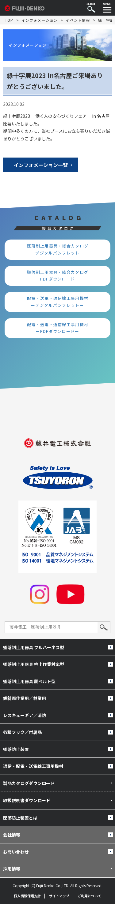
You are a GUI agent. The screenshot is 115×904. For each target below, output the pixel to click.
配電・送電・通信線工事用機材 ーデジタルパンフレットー (60, 301)
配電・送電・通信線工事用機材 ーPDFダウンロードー (60, 328)
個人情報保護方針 (27, 895)
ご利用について (89, 895)
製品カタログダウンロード (29, 783)
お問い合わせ (16, 852)
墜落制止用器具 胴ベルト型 (29, 681)
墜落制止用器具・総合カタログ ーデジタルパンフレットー (60, 249)
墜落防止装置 (16, 749)
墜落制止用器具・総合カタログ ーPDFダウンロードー (60, 275)
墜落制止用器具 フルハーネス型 (33, 647)
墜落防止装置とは (20, 818)
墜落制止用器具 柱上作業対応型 (33, 664)
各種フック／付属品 (22, 732)
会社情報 (11, 834)
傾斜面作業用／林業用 (24, 698)
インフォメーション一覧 (41, 165)
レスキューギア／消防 (24, 715)
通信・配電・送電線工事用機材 (33, 766)
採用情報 (11, 868)
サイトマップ (59, 895)
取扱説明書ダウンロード (26, 800)
